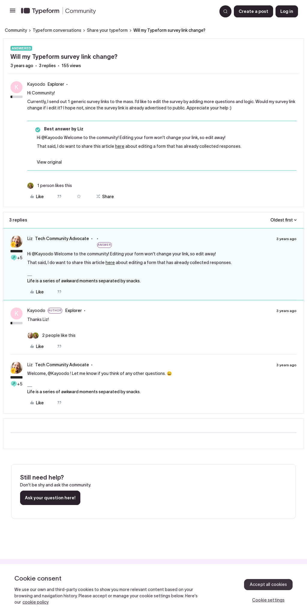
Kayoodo (36, 84)
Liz (30, 238)
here (119, 146)
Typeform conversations (57, 30)
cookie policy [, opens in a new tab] (35, 602)
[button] (12, 12)
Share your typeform (107, 30)
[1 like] (49, 186)
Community (16, 30)
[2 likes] (51, 335)
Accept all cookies (268, 584)
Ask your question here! (50, 497)
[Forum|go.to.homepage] (116, 11)
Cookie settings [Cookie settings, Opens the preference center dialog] (268, 600)
